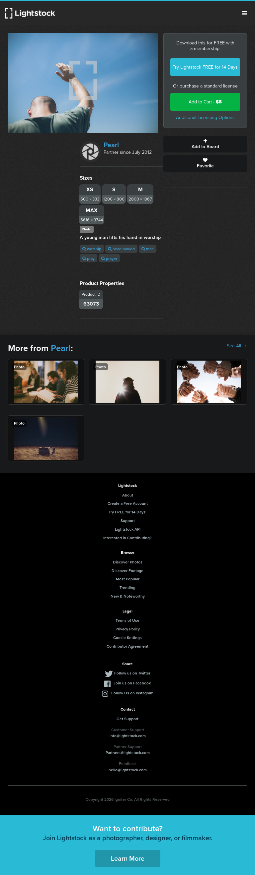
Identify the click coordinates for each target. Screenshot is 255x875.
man (147, 249)
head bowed (121, 249)
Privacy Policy (128, 629)
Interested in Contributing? (127, 538)
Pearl (111, 145)
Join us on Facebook (132, 683)
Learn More (127, 858)
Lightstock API (127, 529)
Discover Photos (127, 562)
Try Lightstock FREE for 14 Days (205, 67)
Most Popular (127, 579)
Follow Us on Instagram (132, 693)
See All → (237, 346)
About (127, 495)
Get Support (127, 719)
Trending (127, 587)
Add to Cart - (205, 101)
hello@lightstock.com (128, 770)
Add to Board (205, 144)
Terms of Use (127, 620)
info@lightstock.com (128, 735)
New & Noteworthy (128, 596)
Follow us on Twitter (132, 673)
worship (91, 249)
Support (128, 520)
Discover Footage (127, 570)
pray (88, 258)
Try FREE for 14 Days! (127, 512)
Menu (244, 13)
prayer (109, 258)
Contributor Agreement (127, 646)
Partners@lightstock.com (128, 752)
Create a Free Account (128, 503)
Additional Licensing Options (205, 117)
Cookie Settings (127, 637)
